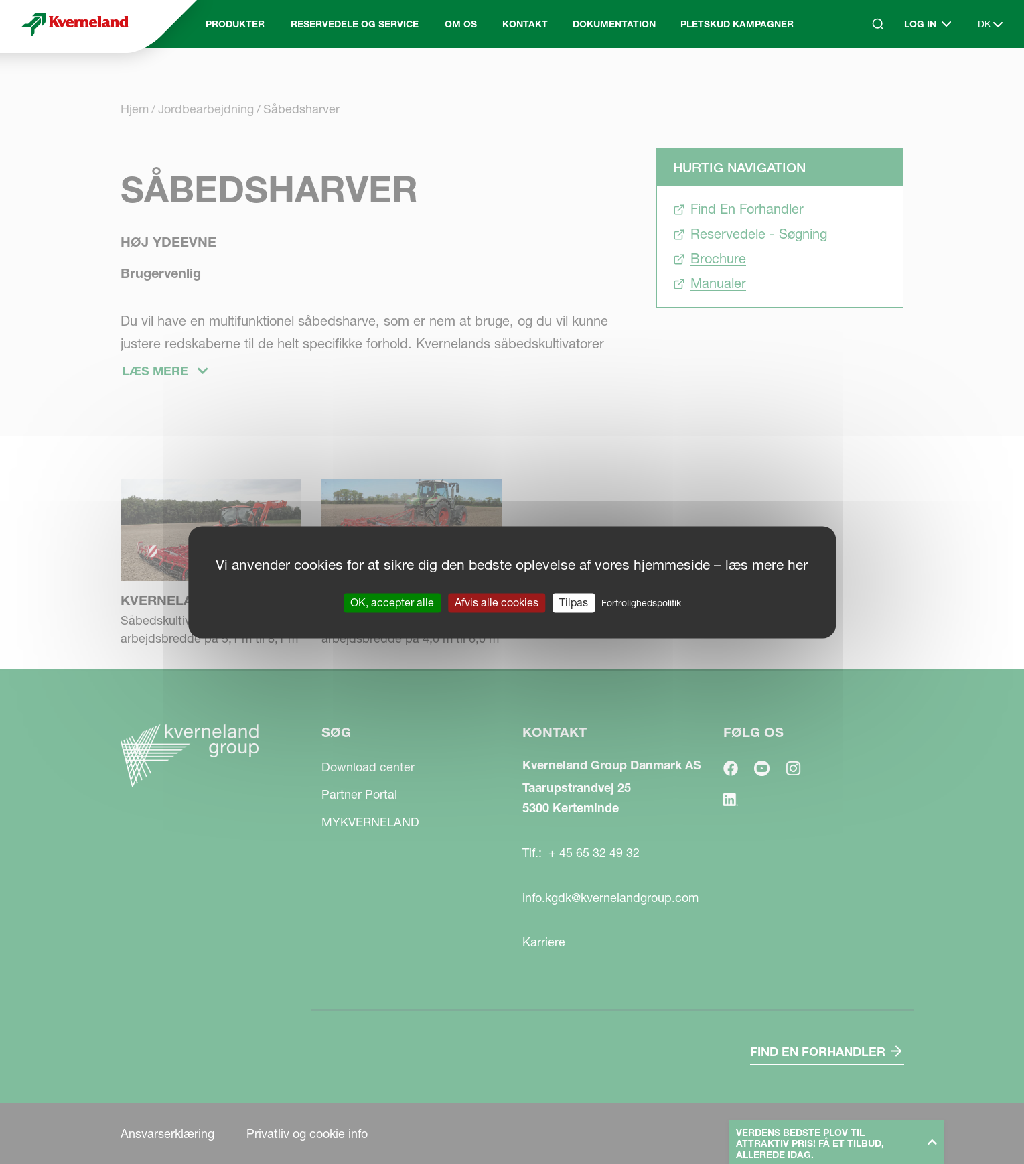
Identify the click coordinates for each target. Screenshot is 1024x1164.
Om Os (461, 24)
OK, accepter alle (392, 602)
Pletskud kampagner (737, 24)
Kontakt (525, 24)
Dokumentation (614, 24)
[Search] (878, 24)
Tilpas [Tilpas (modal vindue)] (573, 602)
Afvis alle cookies (496, 602)
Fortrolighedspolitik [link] (641, 603)
